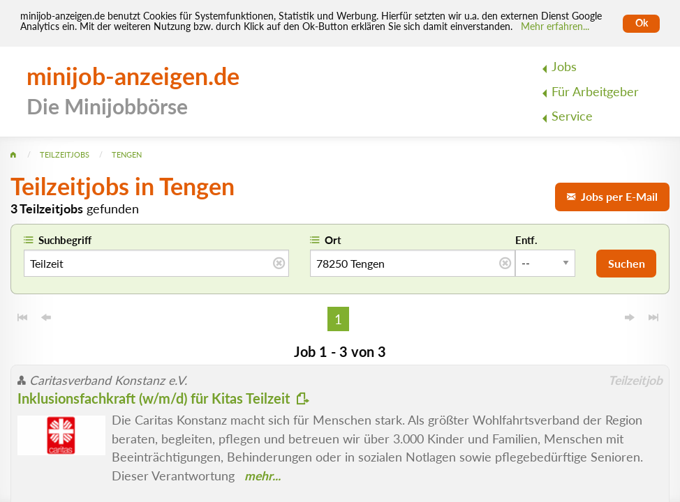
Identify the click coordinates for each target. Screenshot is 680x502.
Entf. (526, 240)
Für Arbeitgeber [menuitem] (595, 91)
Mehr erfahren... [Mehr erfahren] (555, 26)
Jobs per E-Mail (612, 196)
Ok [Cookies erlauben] (641, 23)
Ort (333, 240)
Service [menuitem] (572, 116)
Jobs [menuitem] (564, 66)
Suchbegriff (64, 240)
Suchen (626, 263)
